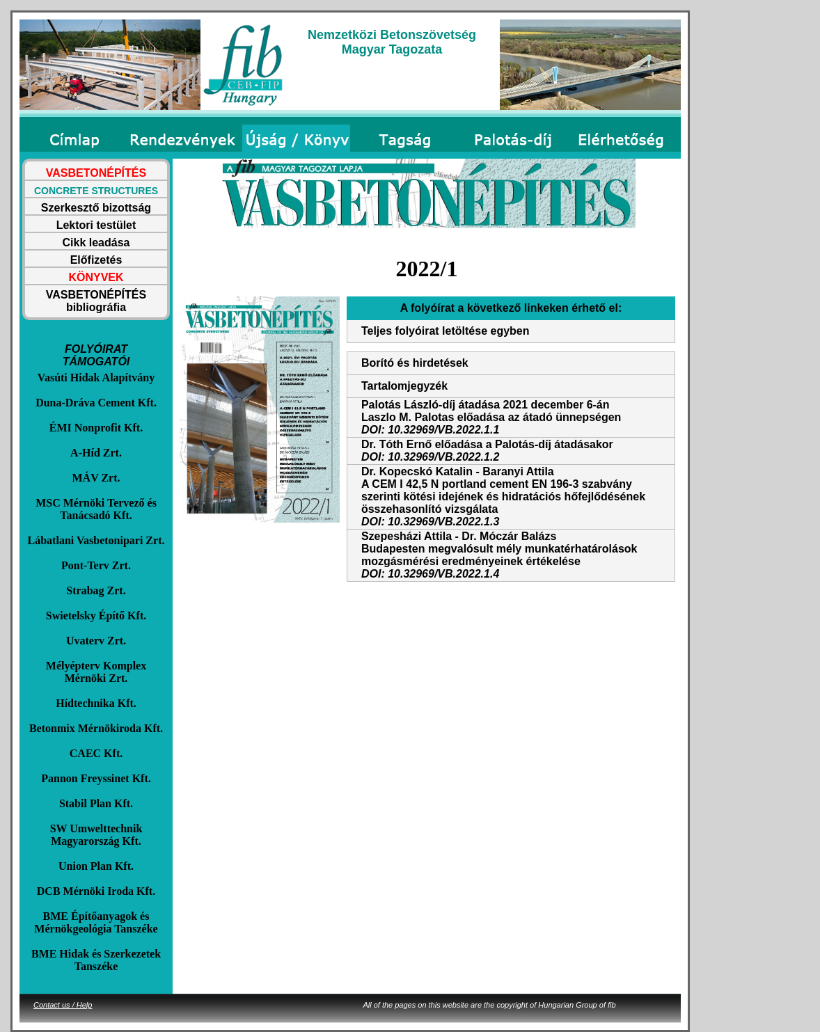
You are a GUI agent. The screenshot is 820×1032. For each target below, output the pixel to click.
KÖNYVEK (95, 277)
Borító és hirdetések (414, 363)
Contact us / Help (62, 1005)
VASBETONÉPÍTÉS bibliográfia (96, 301)
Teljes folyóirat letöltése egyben (445, 331)
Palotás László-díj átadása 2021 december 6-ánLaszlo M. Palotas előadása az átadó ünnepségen (491, 411)
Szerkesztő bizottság (96, 208)
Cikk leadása (96, 242)
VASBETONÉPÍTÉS (96, 173)
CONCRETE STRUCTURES (96, 190)
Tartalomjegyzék (404, 386)
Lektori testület (96, 225)
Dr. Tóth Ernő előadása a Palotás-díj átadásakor (487, 444)
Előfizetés (96, 260)
